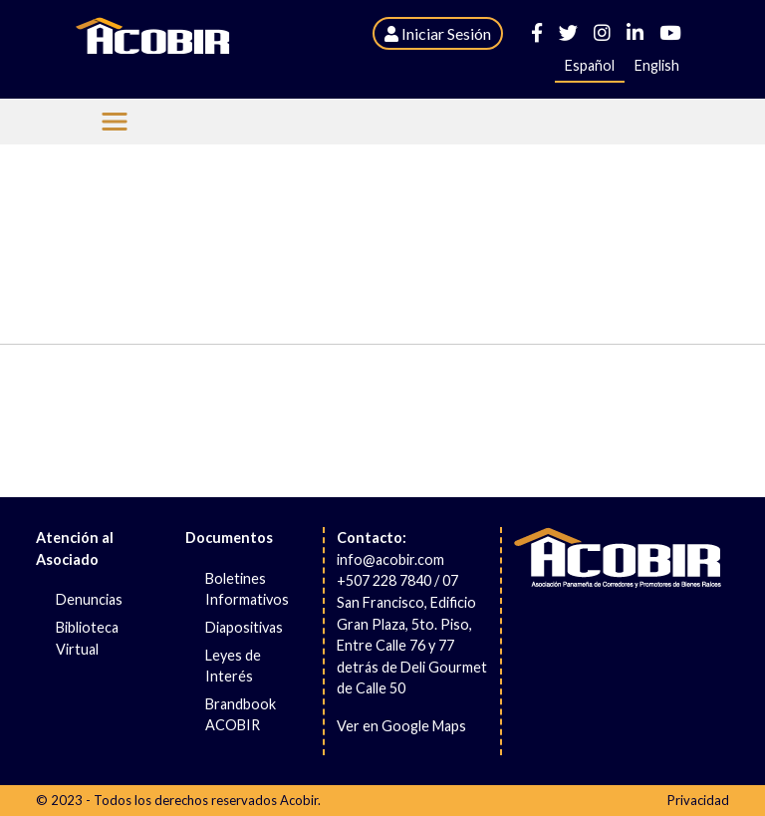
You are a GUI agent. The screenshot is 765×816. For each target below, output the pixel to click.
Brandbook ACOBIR (240, 714)
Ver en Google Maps (401, 725)
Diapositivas (244, 627)
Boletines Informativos (247, 589)
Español (590, 65)
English (657, 65)
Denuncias (89, 599)
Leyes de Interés (233, 666)
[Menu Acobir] (114, 121)
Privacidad (698, 800)
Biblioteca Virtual (87, 638)
